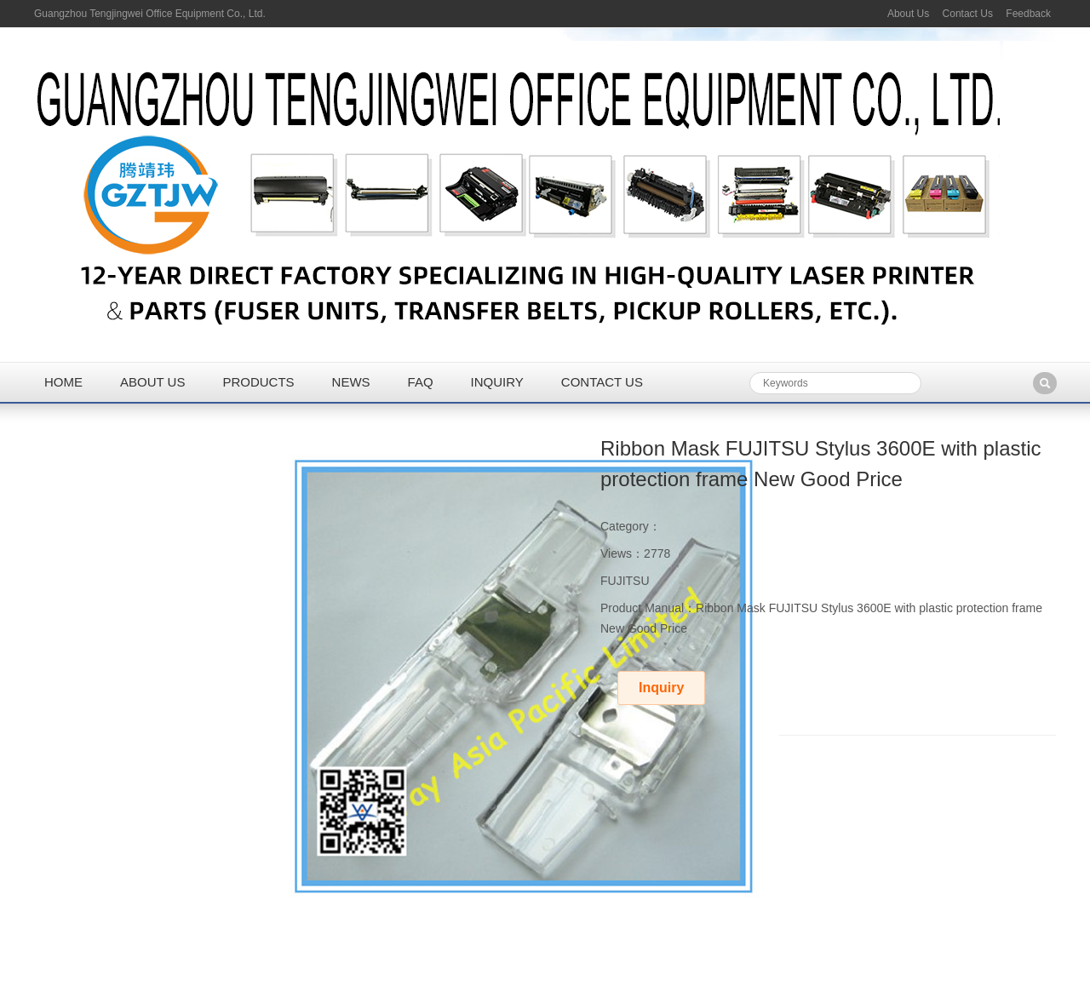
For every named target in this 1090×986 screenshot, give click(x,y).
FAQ (420, 382)
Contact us (602, 382)
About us (152, 382)
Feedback (1028, 14)
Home (63, 382)
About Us (908, 14)
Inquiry (497, 382)
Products (258, 382)
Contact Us (968, 14)
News (351, 382)
